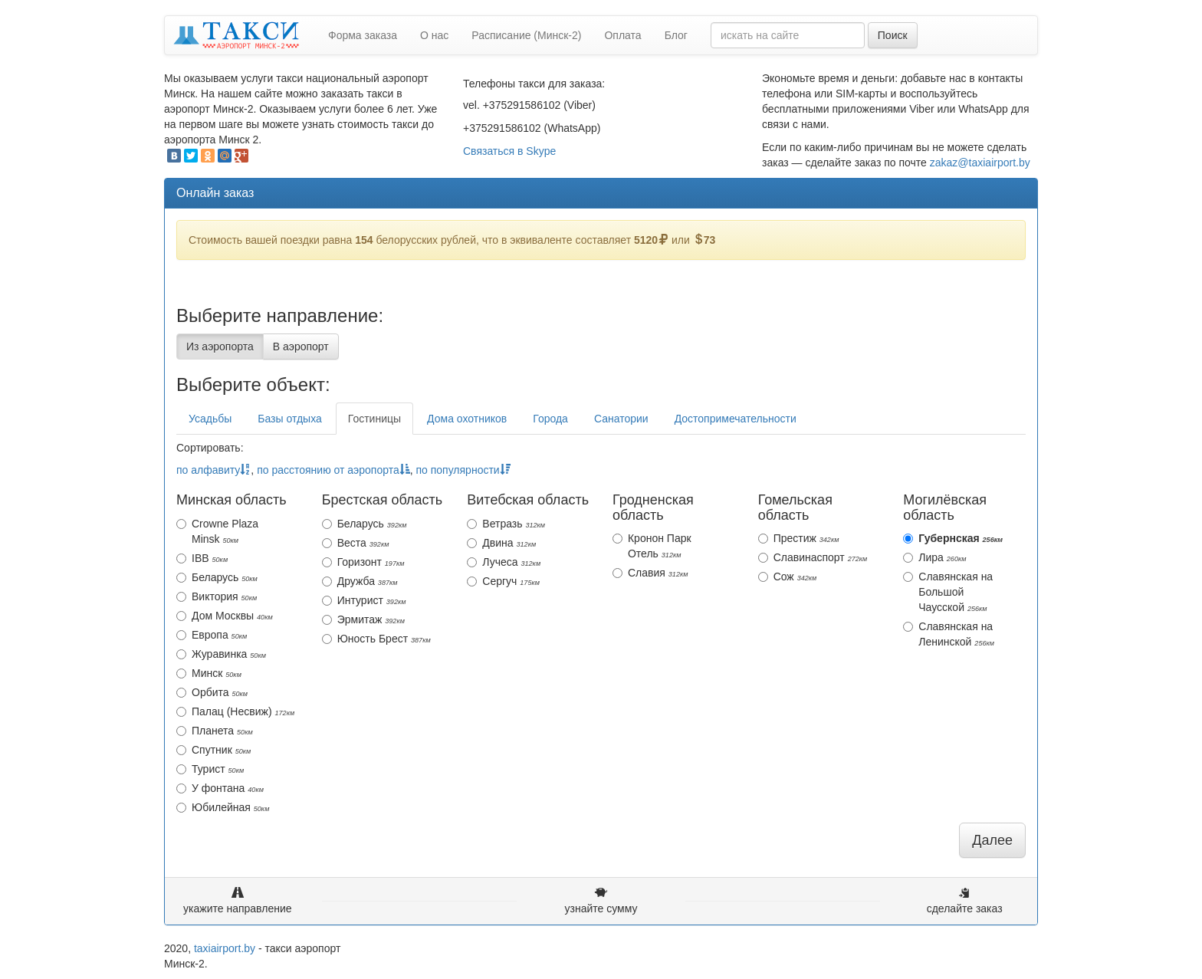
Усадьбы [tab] (210, 418)
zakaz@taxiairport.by (980, 162)
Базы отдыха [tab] (289, 418)
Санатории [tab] (621, 418)
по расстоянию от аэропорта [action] (333, 470)
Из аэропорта (220, 346)
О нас (434, 35)
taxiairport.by (224, 948)
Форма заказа (362, 35)
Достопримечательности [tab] (735, 418)
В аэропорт (301, 346)
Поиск (893, 35)
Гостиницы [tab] (374, 418)
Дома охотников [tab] (467, 418)
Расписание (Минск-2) (526, 35)
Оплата (622, 35)
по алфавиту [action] (213, 470)
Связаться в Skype (509, 151)
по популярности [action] (462, 470)
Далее (992, 840)
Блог (676, 35)
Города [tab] (550, 418)
